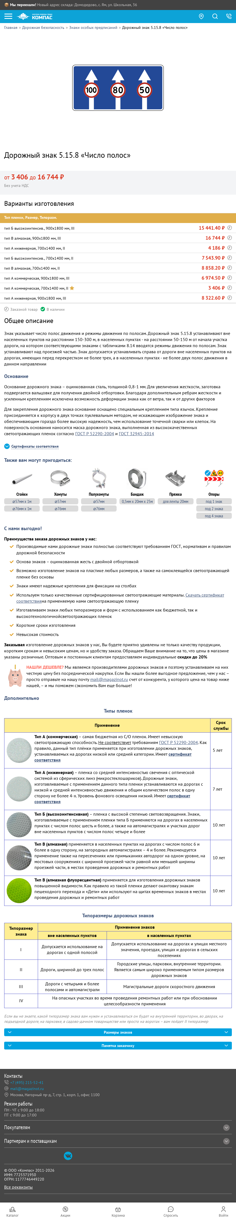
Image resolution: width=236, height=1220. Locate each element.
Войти (223, 1215)
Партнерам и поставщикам (117, 1140)
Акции (65, 1215)
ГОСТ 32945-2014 (136, 433)
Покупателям (117, 1127)
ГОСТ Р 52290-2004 (94, 433)
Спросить (171, 1215)
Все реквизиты (18, 1187)
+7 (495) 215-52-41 (27, 1082)
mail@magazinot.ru (109, 679)
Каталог (12, 1215)
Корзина (118, 1215)
